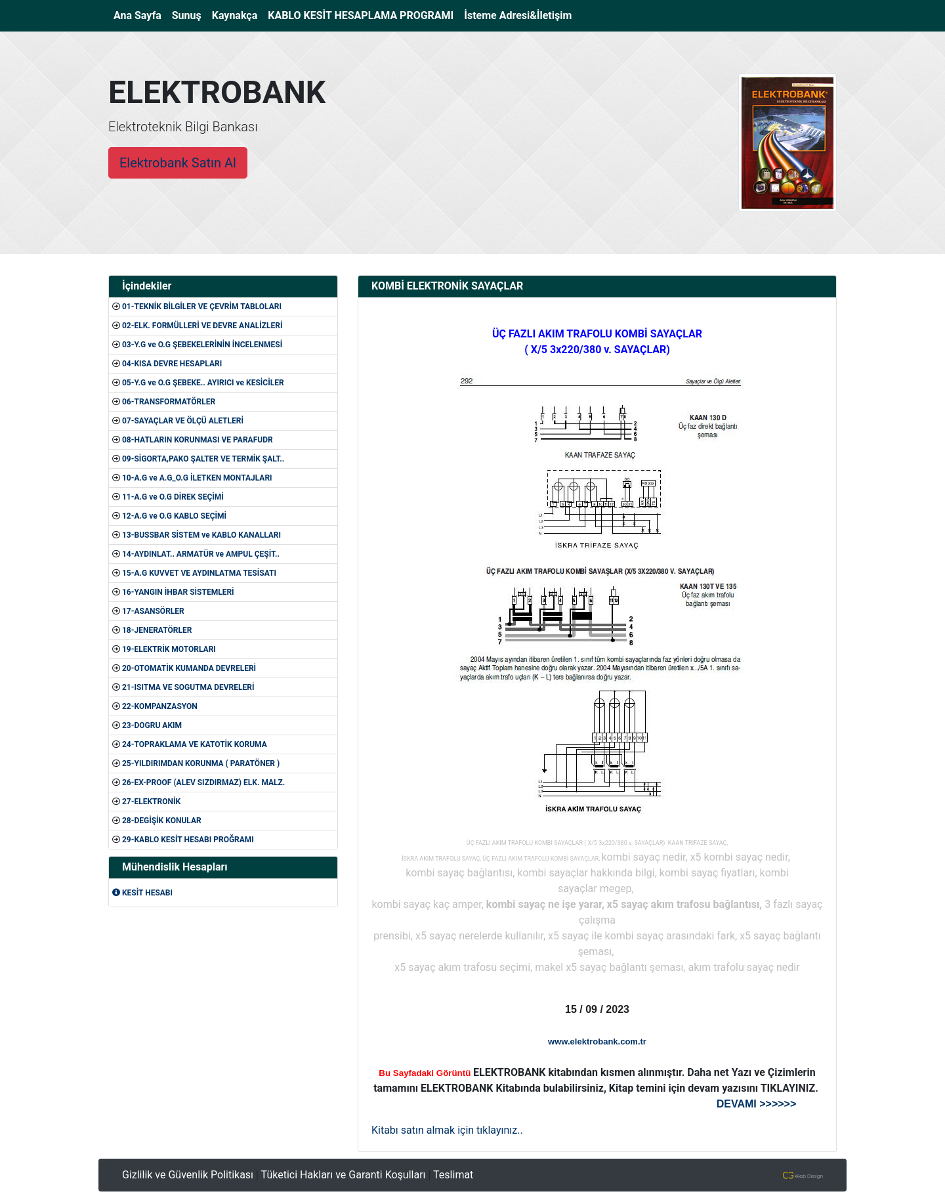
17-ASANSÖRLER (153, 611)
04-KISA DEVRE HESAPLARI (172, 363)
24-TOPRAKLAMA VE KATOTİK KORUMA (194, 744)
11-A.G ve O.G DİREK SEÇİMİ (173, 497)
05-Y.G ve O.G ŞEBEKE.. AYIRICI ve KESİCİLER (203, 382)
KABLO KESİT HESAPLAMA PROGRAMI (360, 15)
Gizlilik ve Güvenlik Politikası (187, 1175)
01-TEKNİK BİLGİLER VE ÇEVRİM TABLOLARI (202, 306)
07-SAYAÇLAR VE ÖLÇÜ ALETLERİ (182, 420)
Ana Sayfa (140, 14)
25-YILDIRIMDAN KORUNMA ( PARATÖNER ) (201, 763)
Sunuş (186, 15)
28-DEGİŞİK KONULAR (161, 820)
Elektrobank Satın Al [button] (177, 163)
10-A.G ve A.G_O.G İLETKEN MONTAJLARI (197, 478)
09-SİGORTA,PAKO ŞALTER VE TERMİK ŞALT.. (203, 458)
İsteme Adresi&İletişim (518, 15)
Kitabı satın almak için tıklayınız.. (447, 1130)
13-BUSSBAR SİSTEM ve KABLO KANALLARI (201, 535)
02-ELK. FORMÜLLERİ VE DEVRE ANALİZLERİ (202, 325)
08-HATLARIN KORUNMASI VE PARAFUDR (197, 439)
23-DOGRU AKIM (152, 725)
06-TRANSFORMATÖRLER (168, 401)
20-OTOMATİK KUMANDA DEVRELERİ (189, 668)
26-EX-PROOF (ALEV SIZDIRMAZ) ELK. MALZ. (203, 782)
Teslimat (453, 1175)
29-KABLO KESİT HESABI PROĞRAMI (188, 839)
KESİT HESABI (142, 892)
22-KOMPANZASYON (160, 706)
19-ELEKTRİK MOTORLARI (169, 649)
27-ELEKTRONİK (151, 801)
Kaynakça (235, 15)
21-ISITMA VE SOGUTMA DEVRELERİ (188, 687)
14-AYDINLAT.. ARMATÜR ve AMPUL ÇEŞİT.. (201, 554)
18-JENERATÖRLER (157, 630)
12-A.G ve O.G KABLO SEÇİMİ (174, 516)
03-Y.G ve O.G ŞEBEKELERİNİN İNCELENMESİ (202, 344)
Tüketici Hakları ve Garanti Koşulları (343, 1175)
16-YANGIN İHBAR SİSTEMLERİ (178, 592)
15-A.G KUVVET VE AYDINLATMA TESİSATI (199, 573)
